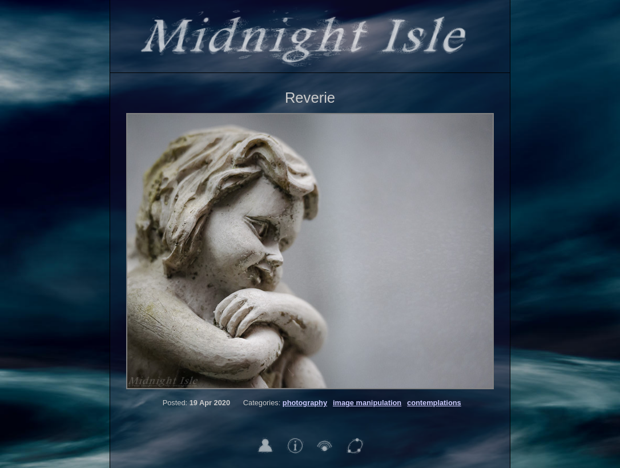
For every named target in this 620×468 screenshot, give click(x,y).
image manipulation (367, 402)
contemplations (434, 402)
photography (305, 402)
